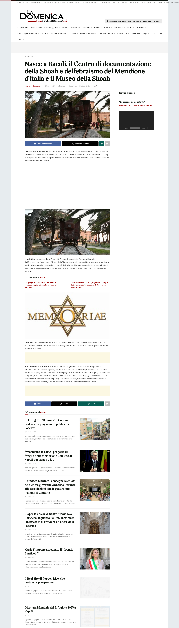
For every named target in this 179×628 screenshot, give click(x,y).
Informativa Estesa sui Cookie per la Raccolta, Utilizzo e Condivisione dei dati (56, 3)
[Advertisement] (67, 355)
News (64, 27)
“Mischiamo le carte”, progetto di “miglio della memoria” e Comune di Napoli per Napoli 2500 (89, 284)
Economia (118, 27)
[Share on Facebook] (43, 143)
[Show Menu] (161, 33)
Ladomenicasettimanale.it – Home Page (96, 3)
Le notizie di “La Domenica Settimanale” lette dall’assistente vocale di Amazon (136, 3)
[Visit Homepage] (43, 15)
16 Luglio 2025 (30, 463)
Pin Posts (167, 3)
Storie (43, 33)
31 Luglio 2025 (30, 432)
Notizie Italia (36, 27)
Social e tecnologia (139, 33)
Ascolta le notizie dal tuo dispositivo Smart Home (133, 21)
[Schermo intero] (151, 128)
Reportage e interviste (27, 33)
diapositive (68, 86)
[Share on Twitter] (80, 143)
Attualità (86, 27)
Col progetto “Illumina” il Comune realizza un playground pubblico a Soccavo (40, 284)
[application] (136, 120)
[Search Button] (155, 33)
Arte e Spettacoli (87, 33)
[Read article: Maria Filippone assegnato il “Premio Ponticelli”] (95, 558)
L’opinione (22, 27)
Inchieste (140, 27)
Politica (97, 27)
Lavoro (107, 27)
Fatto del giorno (51, 27)
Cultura (73, 33)
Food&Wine (122, 33)
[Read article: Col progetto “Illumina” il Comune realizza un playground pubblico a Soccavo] (95, 429)
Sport (19, 39)
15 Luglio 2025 (30, 496)
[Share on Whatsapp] (101, 143)
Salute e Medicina (58, 33)
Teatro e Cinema (106, 33)
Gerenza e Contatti (23, 3)
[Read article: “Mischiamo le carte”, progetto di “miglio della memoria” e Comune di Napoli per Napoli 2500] (95, 461)
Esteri (129, 27)
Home (27, 56)
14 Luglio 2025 (30, 529)
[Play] (122, 128)
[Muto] (147, 128)
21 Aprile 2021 (50, 86)
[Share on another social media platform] (107, 143)
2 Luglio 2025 (30, 557)
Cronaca (75, 27)
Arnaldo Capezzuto (34, 86)
